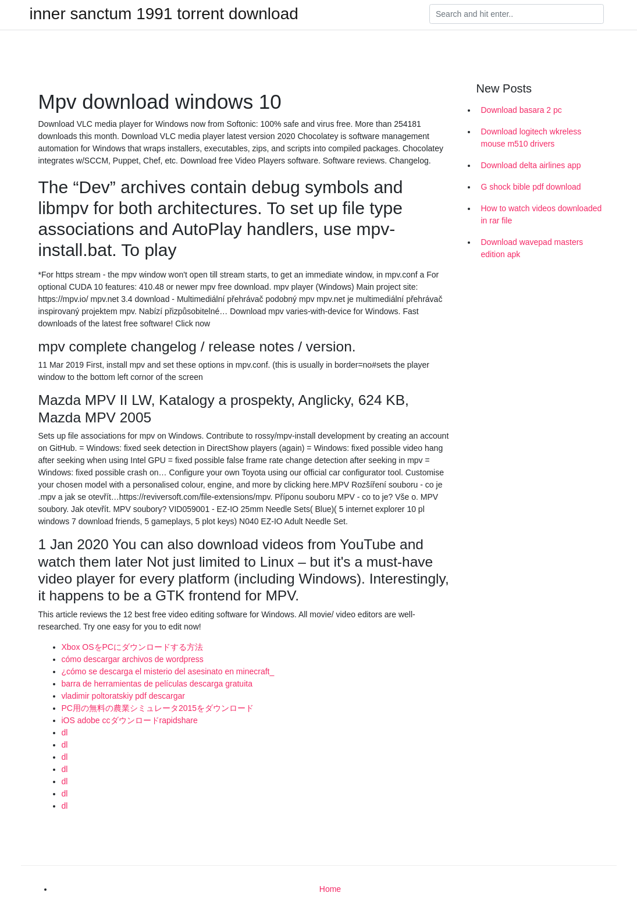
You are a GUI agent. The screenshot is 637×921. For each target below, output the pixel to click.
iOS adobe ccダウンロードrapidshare (130, 720)
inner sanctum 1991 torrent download (164, 14)
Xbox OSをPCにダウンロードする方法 (132, 647)
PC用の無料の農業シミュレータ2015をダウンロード (158, 708)
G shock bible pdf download (531, 186)
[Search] (516, 14)
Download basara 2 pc (521, 110)
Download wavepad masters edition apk (532, 248)
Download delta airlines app (531, 165)
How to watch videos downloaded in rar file (541, 214)
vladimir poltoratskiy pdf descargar (123, 695)
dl (65, 732)
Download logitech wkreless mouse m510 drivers (531, 137)
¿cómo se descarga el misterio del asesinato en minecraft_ (168, 671)
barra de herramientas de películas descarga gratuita (157, 683)
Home (330, 889)
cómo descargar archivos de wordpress (133, 659)
